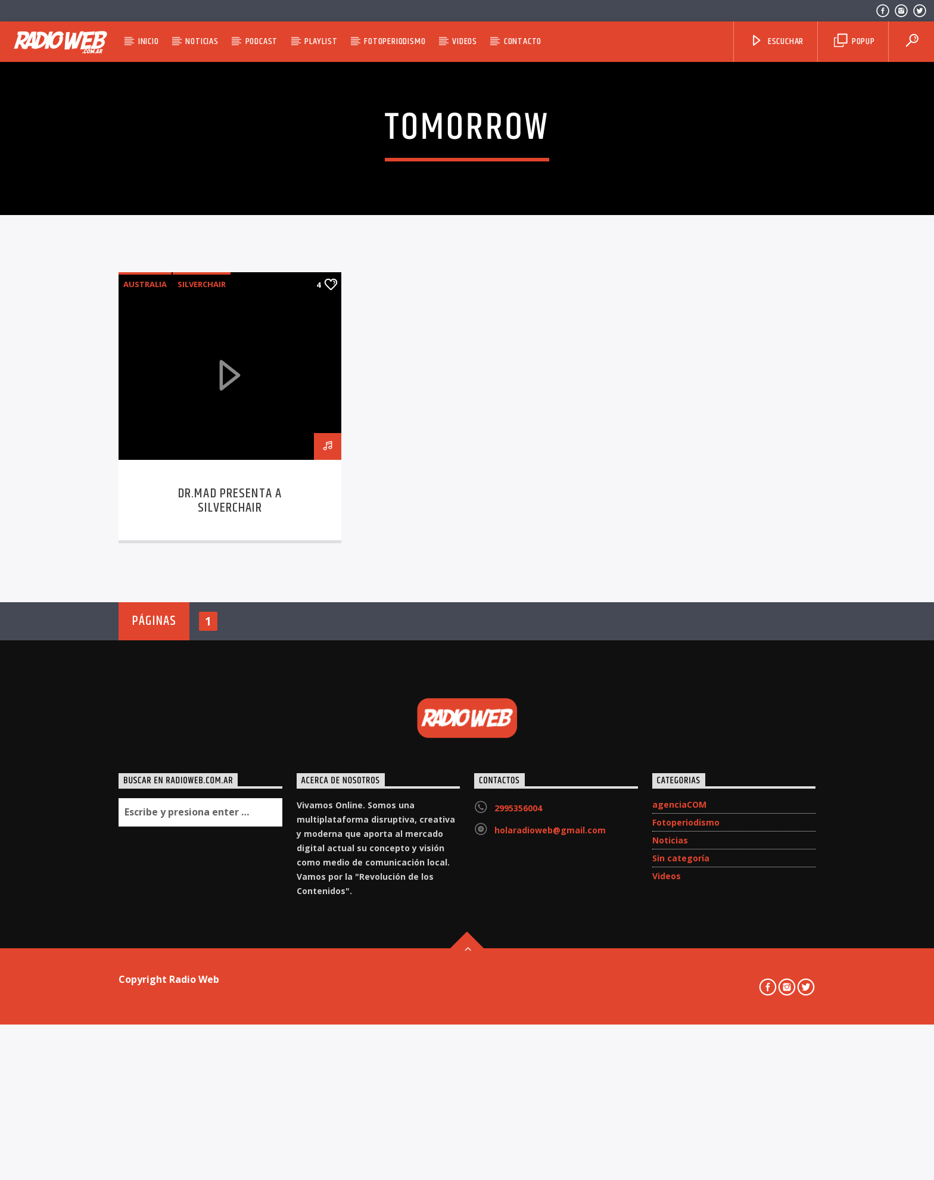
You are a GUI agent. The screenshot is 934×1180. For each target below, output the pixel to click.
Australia (145, 572)
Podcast (261, 41)
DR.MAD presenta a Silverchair (230, 789)
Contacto (522, 41)
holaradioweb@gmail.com (550, 1117)
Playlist (320, 41)
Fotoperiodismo (394, 41)
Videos (464, 41)
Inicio (148, 41)
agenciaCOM (679, 1092)
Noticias (201, 41)
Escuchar (777, 41)
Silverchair (202, 572)
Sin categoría (680, 1145)
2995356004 (518, 1095)
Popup (854, 41)
